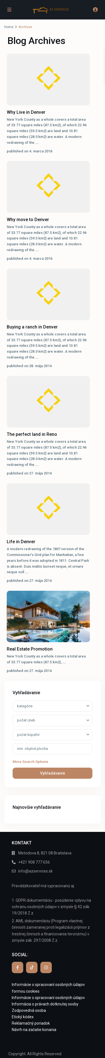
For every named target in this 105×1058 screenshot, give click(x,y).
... (37, 142)
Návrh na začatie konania (34, 1029)
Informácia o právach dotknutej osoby (45, 1004)
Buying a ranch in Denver (32, 327)
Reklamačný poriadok (31, 1023)
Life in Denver (21, 541)
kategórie (24, 706)
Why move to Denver (28, 219)
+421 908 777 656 (34, 862)
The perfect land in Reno (32, 434)
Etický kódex (23, 1017)
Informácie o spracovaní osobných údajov (48, 997)
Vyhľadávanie (52, 773)
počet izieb (26, 720)
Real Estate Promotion (30, 649)
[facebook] (17, 967)
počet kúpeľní (28, 735)
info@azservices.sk (35, 871)
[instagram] (46, 967)
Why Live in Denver (26, 112)
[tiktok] (32, 967)
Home (8, 27)
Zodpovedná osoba (29, 1010)
